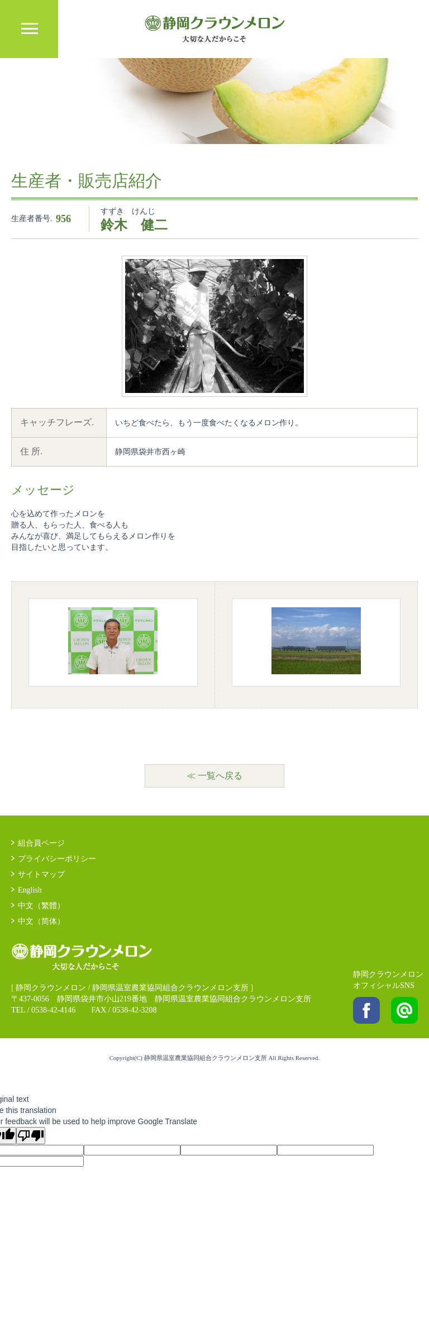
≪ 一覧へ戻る (214, 775)
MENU (29, 29)
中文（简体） (41, 921)
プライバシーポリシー (57, 859)
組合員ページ (41, 843)
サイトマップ (41, 874)
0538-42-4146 (53, 1010)
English (30, 890)
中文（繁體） (41, 905)
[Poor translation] (30, 1135)
